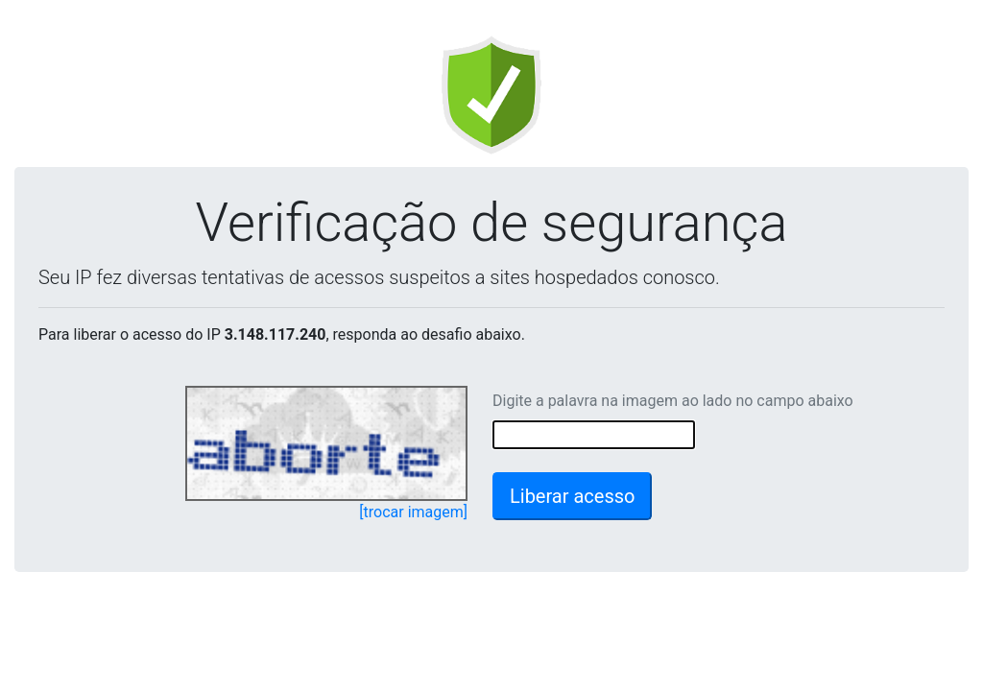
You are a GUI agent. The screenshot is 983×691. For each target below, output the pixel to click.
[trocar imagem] (413, 512)
